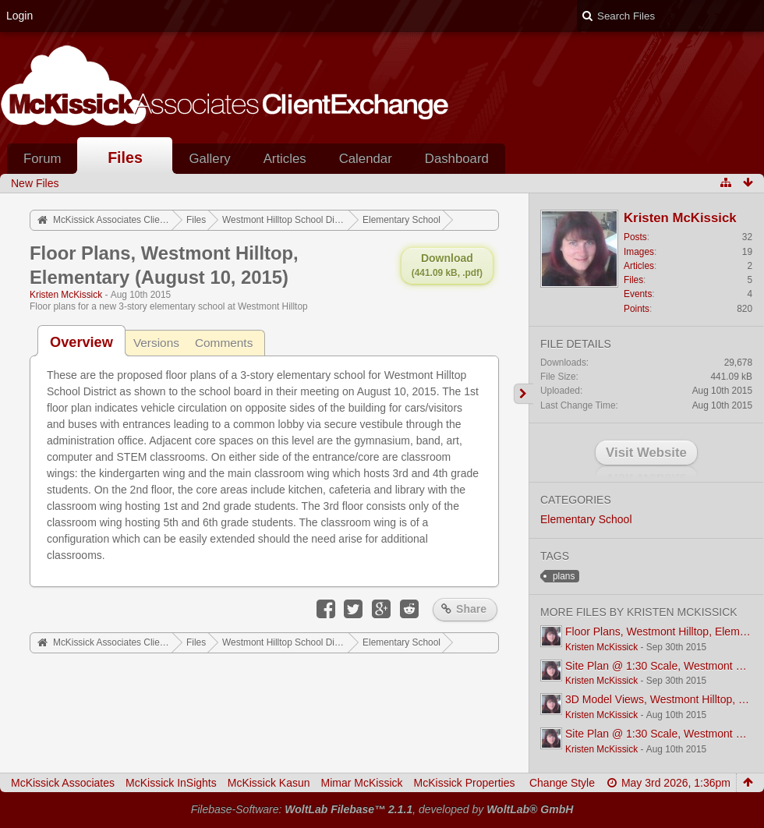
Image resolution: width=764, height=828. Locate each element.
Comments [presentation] (224, 342)
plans (564, 576)
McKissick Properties (464, 783)
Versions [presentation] (156, 342)
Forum (42, 158)
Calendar (365, 158)
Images (639, 251)
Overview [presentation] (81, 342)
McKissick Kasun (269, 783)
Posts (635, 237)
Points (636, 308)
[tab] (81, 342)
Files (125, 157)
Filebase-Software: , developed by (382, 809)
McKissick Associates (63, 783)
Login (19, 15)
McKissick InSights (171, 783)
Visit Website (646, 452)
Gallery (209, 158)
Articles (285, 158)
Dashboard (457, 158)
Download (447, 265)
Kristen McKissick (66, 294)
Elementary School (586, 519)
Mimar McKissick (362, 783)
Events (638, 293)
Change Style (562, 783)
